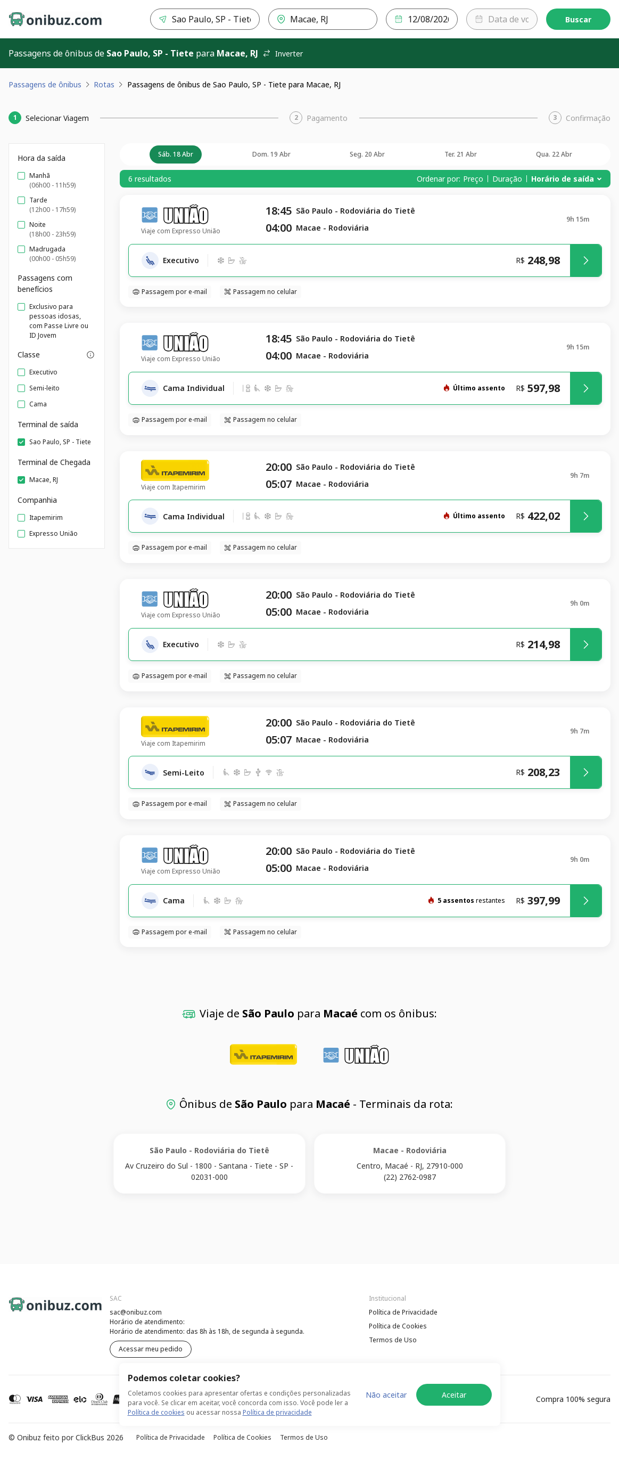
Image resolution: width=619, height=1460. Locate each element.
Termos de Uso (393, 1339)
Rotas (104, 84)
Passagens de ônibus (45, 84)
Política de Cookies (398, 1326)
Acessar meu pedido (151, 1348)
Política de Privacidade (403, 1312)
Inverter (282, 53)
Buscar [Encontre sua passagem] (578, 19)
